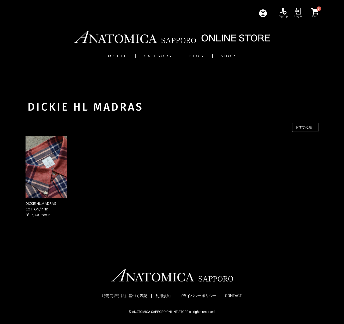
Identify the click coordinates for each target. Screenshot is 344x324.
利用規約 (163, 296)
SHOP (243, 56)
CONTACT (233, 296)
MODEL (103, 56)
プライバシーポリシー (198, 296)
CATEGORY (154, 56)
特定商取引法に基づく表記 (124, 296)
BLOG (203, 56)
